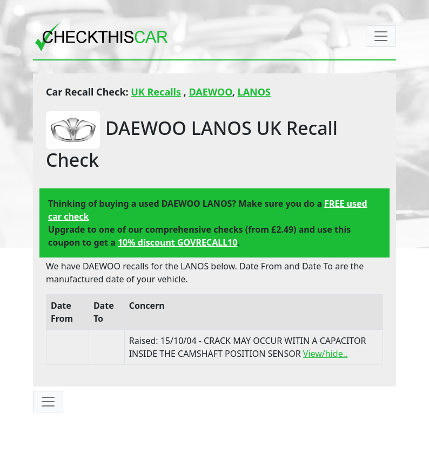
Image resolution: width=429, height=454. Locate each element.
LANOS (254, 91)
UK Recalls (156, 91)
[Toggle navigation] (381, 36)
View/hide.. (325, 354)
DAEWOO (210, 91)
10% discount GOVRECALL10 (177, 242)
